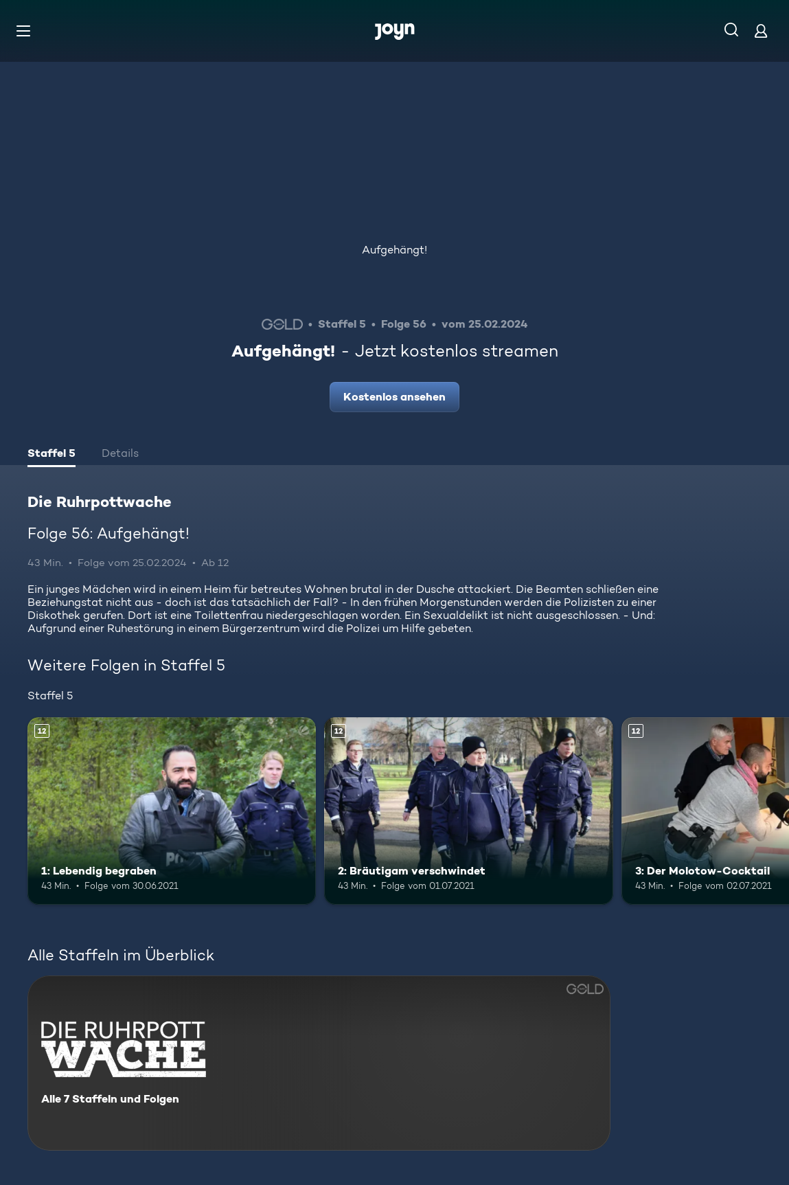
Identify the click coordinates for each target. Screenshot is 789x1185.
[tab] (51, 454)
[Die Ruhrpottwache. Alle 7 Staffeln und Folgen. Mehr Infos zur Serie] (318, 1063)
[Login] (760, 31)
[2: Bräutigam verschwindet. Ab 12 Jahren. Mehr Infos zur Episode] (468, 811)
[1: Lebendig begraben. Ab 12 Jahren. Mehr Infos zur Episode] (171, 811)
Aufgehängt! (394, 249)
